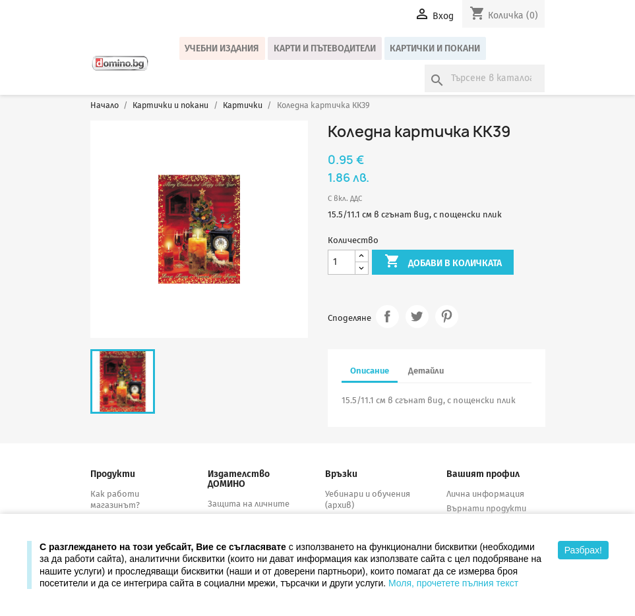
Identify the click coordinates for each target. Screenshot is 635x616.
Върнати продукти (486, 508)
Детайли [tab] (426, 371)
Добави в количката (443, 262)
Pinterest (446, 316)
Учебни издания (222, 48)
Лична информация (485, 494)
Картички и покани (435, 48)
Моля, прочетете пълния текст (453, 583)
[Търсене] (485, 78)
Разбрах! (583, 550)
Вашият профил (483, 474)
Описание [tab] (369, 371)
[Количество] (341, 262)
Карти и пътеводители (325, 48)
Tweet (417, 316)
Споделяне (387, 316)
